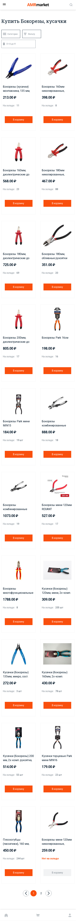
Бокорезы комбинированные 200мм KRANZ (15, 507)
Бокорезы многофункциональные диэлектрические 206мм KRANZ (18, 591)
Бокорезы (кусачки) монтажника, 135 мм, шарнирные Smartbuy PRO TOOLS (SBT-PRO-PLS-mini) (17, 89)
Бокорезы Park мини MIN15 (16, 423)
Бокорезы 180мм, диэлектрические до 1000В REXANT (16, 256)
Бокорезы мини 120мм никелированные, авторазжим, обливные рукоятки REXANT (57, 842)
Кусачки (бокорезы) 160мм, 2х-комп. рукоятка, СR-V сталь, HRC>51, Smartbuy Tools (56, 675)
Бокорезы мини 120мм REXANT (57, 507)
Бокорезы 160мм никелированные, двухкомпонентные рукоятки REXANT (54, 89)
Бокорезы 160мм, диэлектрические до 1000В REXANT (16, 173)
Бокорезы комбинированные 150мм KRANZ (54, 424)
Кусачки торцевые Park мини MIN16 (57, 758)
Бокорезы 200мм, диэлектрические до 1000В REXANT (16, 340)
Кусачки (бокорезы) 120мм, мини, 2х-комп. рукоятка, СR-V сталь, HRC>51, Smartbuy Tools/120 (56, 591)
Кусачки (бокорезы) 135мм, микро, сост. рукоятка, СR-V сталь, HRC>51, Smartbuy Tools (18, 675)
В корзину (18, 119)
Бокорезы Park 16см (55, 337)
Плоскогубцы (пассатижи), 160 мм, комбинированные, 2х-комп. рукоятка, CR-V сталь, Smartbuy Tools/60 (18, 842)
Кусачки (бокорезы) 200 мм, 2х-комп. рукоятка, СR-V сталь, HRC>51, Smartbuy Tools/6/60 (18, 758)
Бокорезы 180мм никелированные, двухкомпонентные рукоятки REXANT (54, 173)
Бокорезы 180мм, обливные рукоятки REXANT (54, 256)
